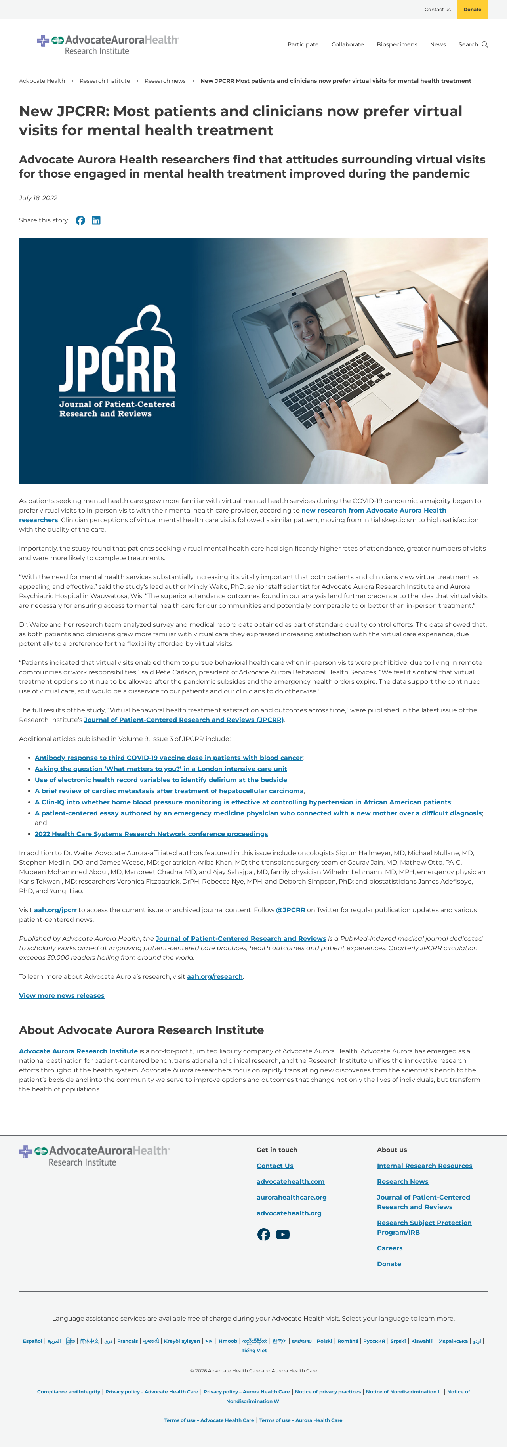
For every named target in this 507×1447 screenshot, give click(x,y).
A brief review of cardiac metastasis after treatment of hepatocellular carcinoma (169, 791)
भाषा (209, 1341)
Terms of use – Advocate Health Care (209, 1420)
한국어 (280, 1341)
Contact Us (275, 1165)
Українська (453, 1341)
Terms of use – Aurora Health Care (301, 1420)
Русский (374, 1341)
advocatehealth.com (291, 1181)
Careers (390, 1248)
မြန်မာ (70, 1341)
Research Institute (105, 80)
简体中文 (89, 1341)
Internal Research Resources (425, 1165)
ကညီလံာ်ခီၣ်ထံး (254, 1341)
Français (127, 1341)
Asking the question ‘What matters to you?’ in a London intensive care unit (161, 769)
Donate (472, 9)
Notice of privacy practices (328, 1392)
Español (32, 1341)
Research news (165, 80)
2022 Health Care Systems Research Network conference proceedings (151, 834)
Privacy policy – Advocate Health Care (151, 1392)
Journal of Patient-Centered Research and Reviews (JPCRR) (184, 720)
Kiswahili (422, 1341)
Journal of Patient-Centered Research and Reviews (241, 938)
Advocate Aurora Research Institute (78, 1051)
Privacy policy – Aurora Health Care (247, 1392)
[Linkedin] (96, 220)
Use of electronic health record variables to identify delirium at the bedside (161, 780)
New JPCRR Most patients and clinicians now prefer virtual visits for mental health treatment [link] (335, 80)
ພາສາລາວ (302, 1341)
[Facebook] (80, 220)
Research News (403, 1181)
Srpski (398, 1341)
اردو (477, 1341)
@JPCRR (290, 910)
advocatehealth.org (289, 1213)
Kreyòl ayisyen (182, 1341)
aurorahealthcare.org (292, 1197)
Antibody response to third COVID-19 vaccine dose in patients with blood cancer (169, 758)
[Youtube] (282, 1235)
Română (347, 1341)
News (438, 44)
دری (108, 1341)
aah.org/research (215, 976)
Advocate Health (42, 80)
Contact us (438, 9)
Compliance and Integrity (68, 1392)
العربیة (54, 1341)
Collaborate (348, 44)
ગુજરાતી (151, 1341)
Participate (303, 44)
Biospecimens (397, 44)
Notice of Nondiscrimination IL (404, 1392)
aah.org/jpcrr (55, 910)
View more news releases (62, 995)
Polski (324, 1341)
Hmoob (228, 1341)
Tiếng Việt (254, 1350)
